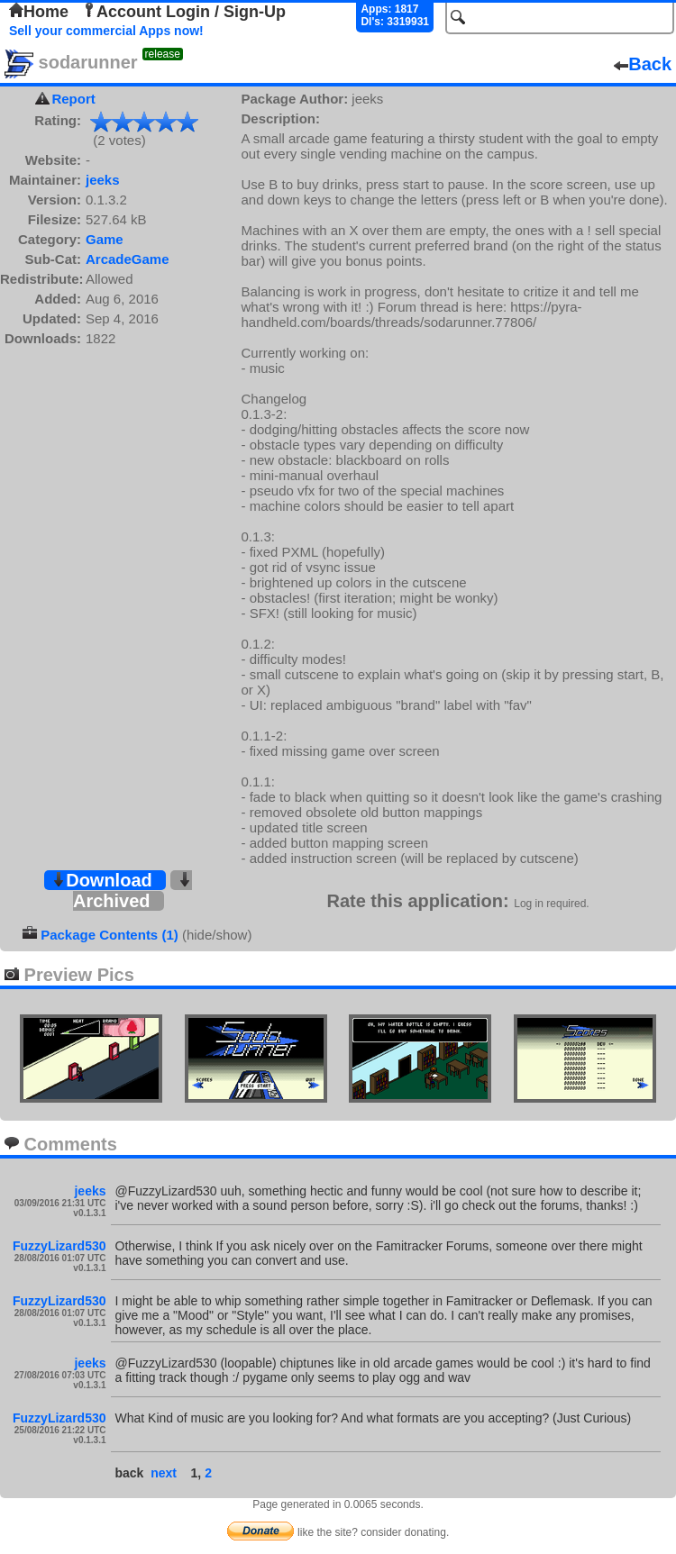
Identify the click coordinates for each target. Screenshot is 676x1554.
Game (104, 239)
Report (73, 98)
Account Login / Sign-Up (184, 12)
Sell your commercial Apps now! (106, 30)
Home (39, 12)
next (164, 1473)
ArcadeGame (127, 259)
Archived (132, 891)
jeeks (103, 179)
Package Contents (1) (109, 934)
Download (101, 880)
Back (642, 64)
